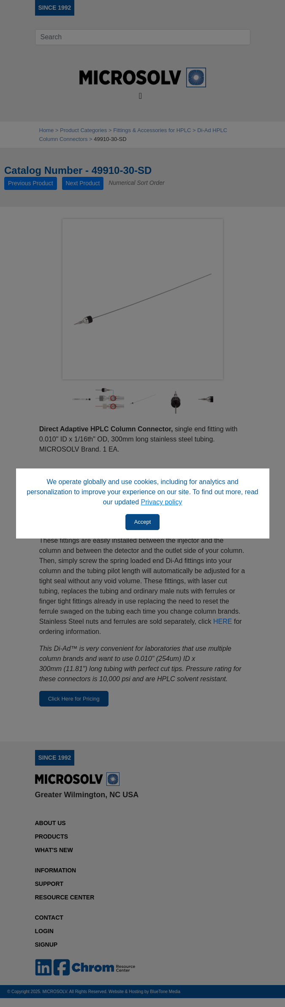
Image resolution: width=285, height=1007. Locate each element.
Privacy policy (161, 502)
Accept (142, 522)
